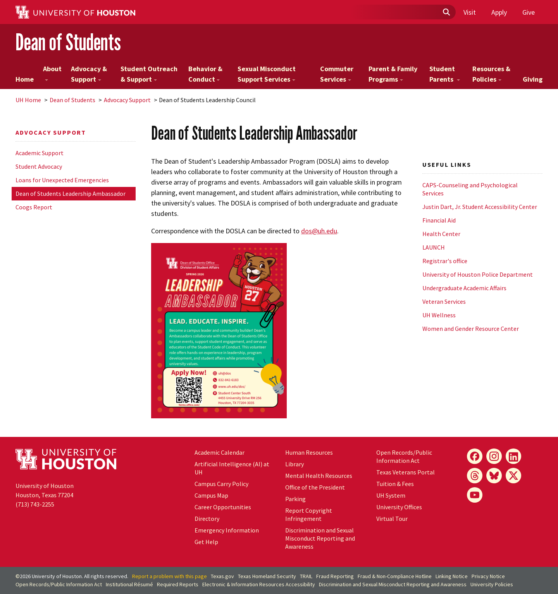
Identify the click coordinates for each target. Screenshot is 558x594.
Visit (469, 12)
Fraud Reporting (335, 576)
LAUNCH (433, 247)
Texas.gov (222, 576)
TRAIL (306, 576)
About (52, 72)
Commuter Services (336, 74)
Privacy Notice (488, 576)
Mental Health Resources (318, 475)
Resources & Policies (491, 74)
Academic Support (40, 153)
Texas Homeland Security (267, 576)
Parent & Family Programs (393, 74)
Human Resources (309, 452)
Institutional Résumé (129, 584)
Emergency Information (227, 530)
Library (294, 464)
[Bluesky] (494, 475)
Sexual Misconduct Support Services (267, 74)
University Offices (399, 507)
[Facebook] (474, 456)
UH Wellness (439, 315)
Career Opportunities (223, 507)
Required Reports (177, 584)
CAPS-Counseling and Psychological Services (470, 189)
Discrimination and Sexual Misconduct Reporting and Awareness (320, 538)
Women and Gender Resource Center (470, 328)
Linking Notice (452, 576)
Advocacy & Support (89, 74)
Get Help (206, 542)
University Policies (491, 584)
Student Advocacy (39, 166)
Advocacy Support (127, 100)
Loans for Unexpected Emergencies (62, 180)
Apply (499, 12)
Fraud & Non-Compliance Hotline (395, 576)
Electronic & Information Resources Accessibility (258, 584)
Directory (207, 518)
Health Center (441, 234)
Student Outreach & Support (149, 74)
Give (528, 12)
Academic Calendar (220, 452)
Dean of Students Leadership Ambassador (71, 193)
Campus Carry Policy (221, 484)
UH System (390, 495)
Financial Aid (439, 220)
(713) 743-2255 (35, 504)
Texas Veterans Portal (405, 472)
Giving (532, 79)
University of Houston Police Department (477, 274)
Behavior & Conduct (205, 74)
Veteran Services (444, 301)
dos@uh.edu (319, 230)
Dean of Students (68, 42)
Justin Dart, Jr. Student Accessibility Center (479, 207)
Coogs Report (34, 207)
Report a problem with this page (169, 576)
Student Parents (444, 74)
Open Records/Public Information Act (404, 456)
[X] (513, 475)
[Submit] (446, 12)
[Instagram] (494, 456)
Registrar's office (444, 261)
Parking (295, 499)
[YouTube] (474, 495)
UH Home (28, 100)
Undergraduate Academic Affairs (464, 288)
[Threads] (474, 475)
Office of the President (315, 487)
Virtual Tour (392, 518)
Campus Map (211, 495)
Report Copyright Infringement (308, 514)
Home (25, 79)
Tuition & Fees (395, 484)
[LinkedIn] (513, 456)
